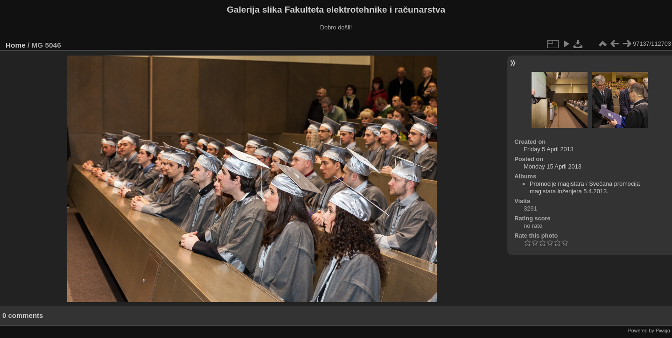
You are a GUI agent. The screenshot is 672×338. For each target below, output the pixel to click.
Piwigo (663, 330)
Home (16, 45)
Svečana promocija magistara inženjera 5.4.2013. (585, 187)
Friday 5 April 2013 (549, 149)
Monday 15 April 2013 (552, 166)
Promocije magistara (557, 183)
